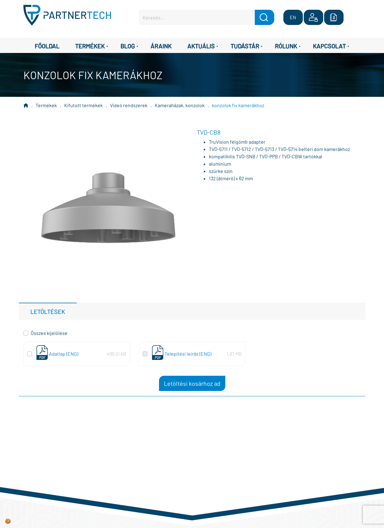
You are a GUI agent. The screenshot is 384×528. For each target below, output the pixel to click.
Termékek (46, 105)
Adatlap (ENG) (63, 354)
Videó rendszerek (128, 105)
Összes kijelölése (49, 333)
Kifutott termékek (83, 105)
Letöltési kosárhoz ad (192, 383)
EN (293, 17)
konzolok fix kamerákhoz (238, 105)
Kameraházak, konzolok (180, 105)
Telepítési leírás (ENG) (187, 354)
